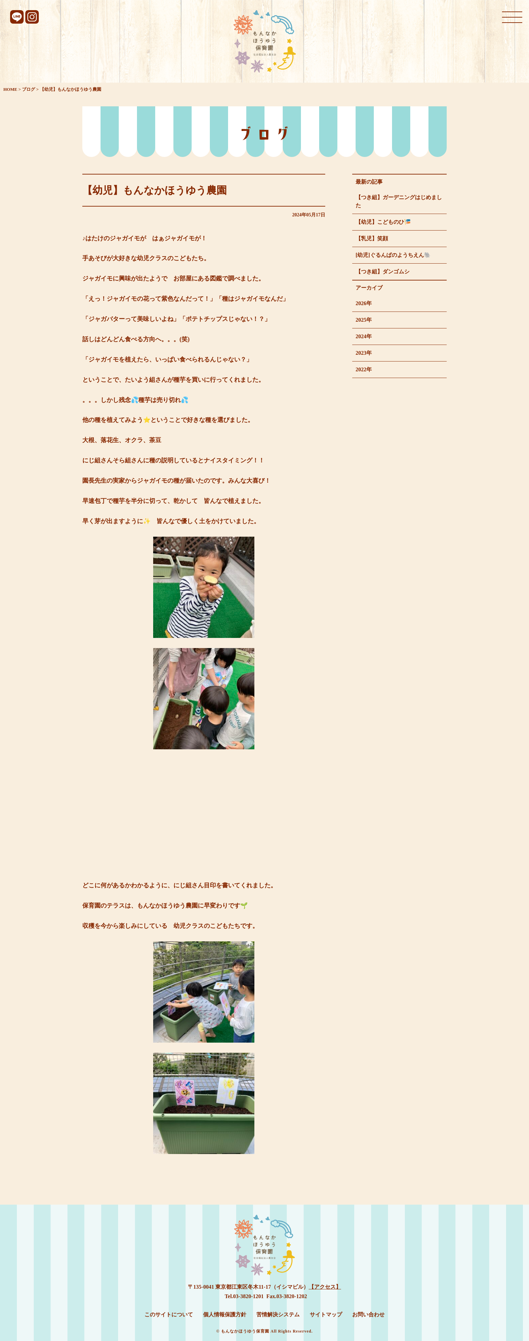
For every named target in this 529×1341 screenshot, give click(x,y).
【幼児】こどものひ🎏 (383, 222)
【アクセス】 (325, 1287)
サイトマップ (326, 1314)
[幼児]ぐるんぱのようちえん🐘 (393, 255)
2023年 (364, 353)
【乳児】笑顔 (372, 238)
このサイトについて (168, 1314)
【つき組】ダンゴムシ (383, 271)
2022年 (364, 369)
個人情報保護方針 (224, 1314)
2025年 (364, 320)
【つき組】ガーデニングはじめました (399, 201)
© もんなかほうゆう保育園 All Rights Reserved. (264, 1331)
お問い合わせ (368, 1314)
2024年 (364, 336)
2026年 (364, 303)
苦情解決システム (278, 1314)
